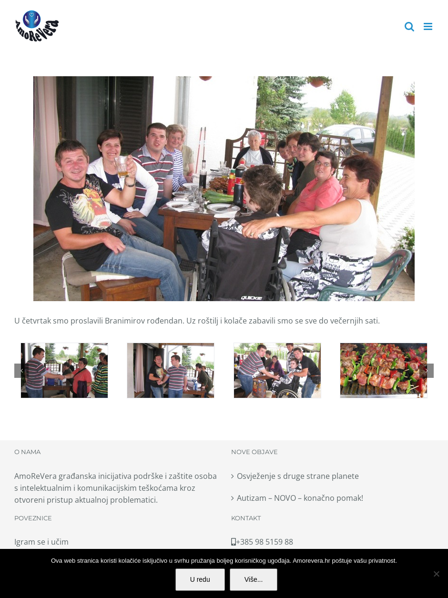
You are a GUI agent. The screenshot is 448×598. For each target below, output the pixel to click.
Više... (253, 579)
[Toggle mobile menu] (429, 26)
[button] (21, 371)
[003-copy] (64, 370)
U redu (200, 579)
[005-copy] (170, 370)
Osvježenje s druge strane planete (298, 476)
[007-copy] (277, 370)
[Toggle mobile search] (409, 26)
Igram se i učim (41, 542)
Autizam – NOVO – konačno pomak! (300, 498)
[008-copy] (383, 370)
